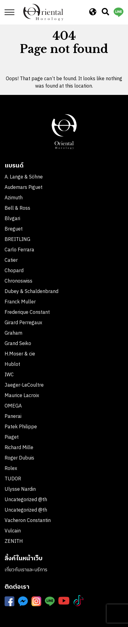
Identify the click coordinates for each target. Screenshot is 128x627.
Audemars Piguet (23, 187)
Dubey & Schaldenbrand (31, 291)
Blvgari (12, 219)
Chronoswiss (18, 281)
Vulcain (13, 531)
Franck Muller (20, 302)
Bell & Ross (17, 208)
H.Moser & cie (20, 354)
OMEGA (13, 406)
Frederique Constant (27, 312)
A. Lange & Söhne (24, 177)
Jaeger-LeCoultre (24, 385)
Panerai (13, 416)
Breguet (14, 229)
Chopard (14, 271)
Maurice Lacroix (22, 396)
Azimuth (14, 198)
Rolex (11, 468)
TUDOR (13, 479)
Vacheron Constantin (28, 520)
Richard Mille (19, 448)
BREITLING (17, 239)
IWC (9, 375)
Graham (13, 333)
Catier (11, 260)
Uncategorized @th (26, 500)
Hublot (12, 364)
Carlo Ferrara (19, 250)
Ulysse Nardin (20, 489)
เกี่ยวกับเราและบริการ (26, 570)
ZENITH (14, 541)
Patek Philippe (21, 427)
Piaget (12, 437)
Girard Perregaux (23, 323)
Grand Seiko (18, 344)
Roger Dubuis (19, 458)
